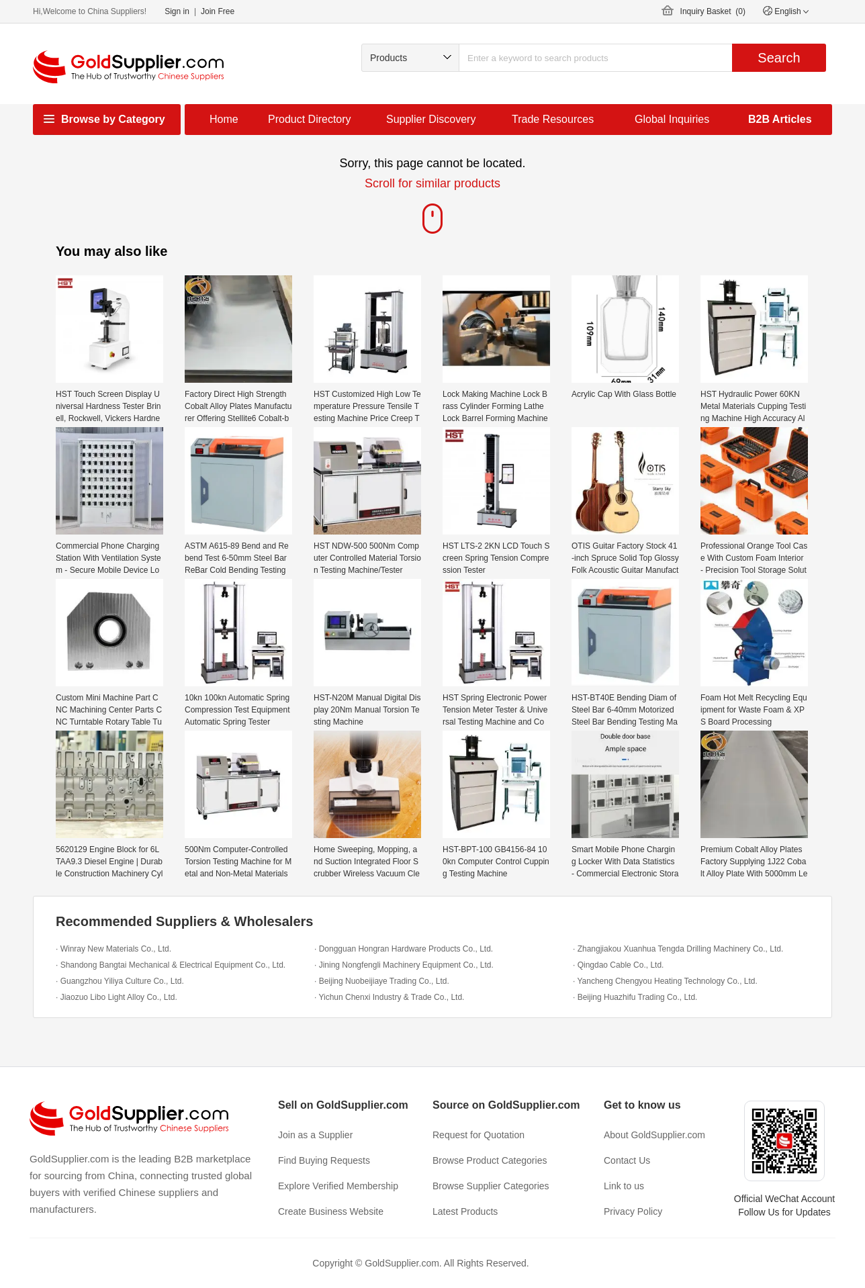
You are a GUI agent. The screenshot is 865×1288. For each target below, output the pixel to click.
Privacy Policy (633, 1211)
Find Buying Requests (324, 1160)
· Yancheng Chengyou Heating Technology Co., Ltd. (665, 981)
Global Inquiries (672, 119)
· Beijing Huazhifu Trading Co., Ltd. (635, 997)
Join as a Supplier (315, 1135)
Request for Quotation (478, 1135)
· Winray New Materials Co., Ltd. (113, 949)
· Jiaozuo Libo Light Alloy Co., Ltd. (116, 997)
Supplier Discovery (430, 119)
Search (779, 57)
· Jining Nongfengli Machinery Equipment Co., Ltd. (404, 965)
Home (224, 119)
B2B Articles (780, 119)
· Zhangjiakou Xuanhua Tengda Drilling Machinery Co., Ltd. (678, 949)
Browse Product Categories (489, 1160)
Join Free (217, 11)
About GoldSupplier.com (654, 1135)
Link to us (624, 1186)
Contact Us (627, 1160)
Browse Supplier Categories (490, 1186)
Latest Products (465, 1211)
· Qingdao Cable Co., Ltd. (618, 965)
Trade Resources (553, 119)
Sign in (177, 11)
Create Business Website (330, 1211)
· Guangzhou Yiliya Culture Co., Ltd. (120, 981)
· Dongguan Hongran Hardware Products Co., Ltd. (403, 949)
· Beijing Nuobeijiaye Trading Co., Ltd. (381, 981)
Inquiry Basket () (712, 11)
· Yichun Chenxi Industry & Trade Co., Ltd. (389, 997)
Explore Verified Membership (338, 1186)
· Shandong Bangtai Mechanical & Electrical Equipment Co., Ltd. (170, 965)
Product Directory (309, 119)
